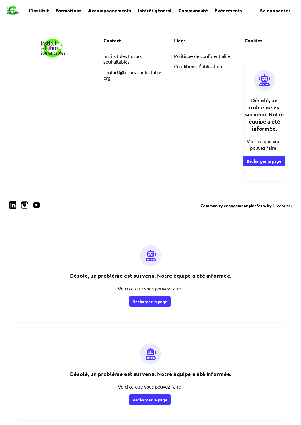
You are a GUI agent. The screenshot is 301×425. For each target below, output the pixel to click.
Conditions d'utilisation (198, 66)
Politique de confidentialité (202, 56)
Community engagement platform (233, 205)
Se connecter (275, 10)
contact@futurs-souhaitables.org (134, 75)
